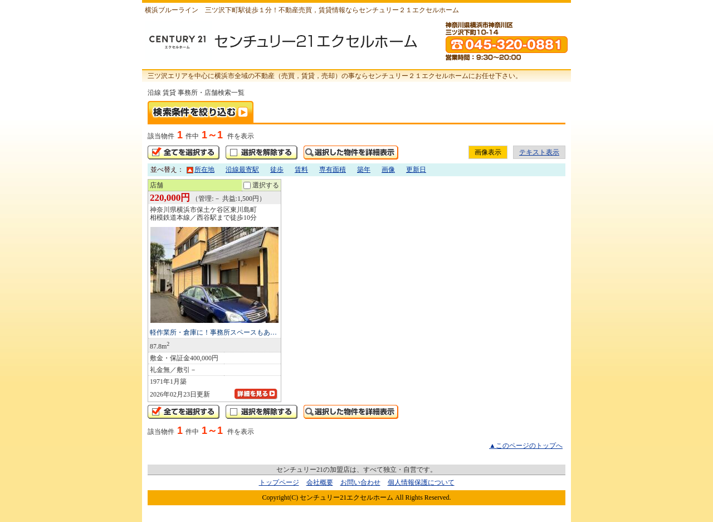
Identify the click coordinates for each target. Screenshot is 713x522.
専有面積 (332, 169)
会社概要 (319, 482)
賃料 (301, 169)
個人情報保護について (421, 482)
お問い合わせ (360, 482)
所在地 (200, 169)
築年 (363, 169)
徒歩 (277, 169)
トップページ (279, 482)
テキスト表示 (539, 152)
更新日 (416, 169)
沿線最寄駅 (242, 169)
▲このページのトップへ (526, 446)
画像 (388, 169)
